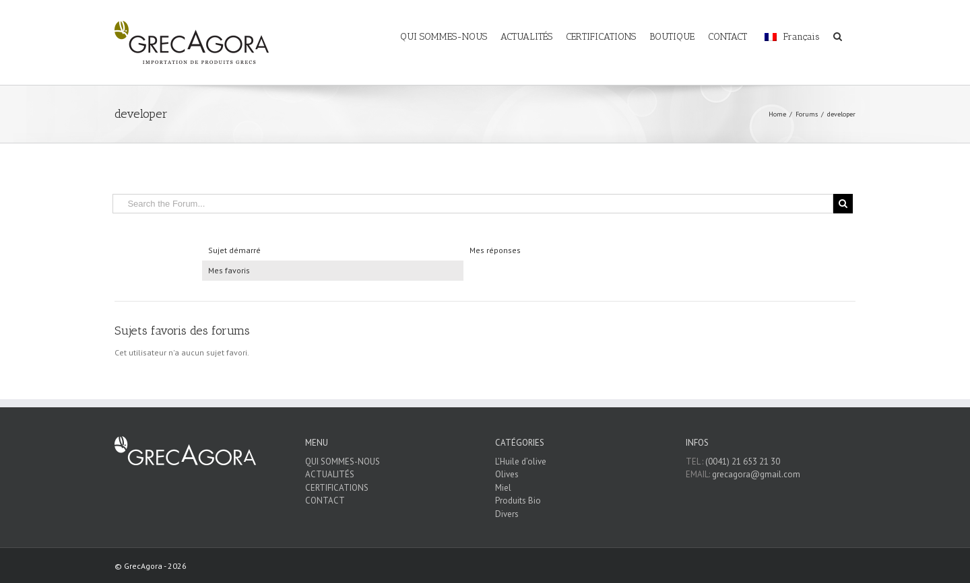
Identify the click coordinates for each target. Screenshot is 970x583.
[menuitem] (450, 28)
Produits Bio (518, 500)
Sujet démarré (234, 250)
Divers (507, 514)
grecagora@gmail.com (756, 474)
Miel (503, 487)
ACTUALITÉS (329, 474)
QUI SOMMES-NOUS (342, 461)
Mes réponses (495, 250)
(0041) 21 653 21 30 (742, 461)
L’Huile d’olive (520, 461)
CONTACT (325, 500)
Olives (507, 474)
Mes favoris (229, 270)
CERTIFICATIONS (336, 487)
